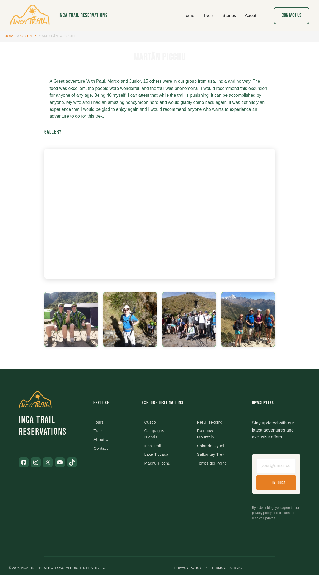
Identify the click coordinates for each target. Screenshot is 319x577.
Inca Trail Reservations (83, 15)
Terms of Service (228, 570)
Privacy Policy (188, 570)
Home (10, 36)
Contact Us (291, 15)
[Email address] (276, 466)
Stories (29, 36)
